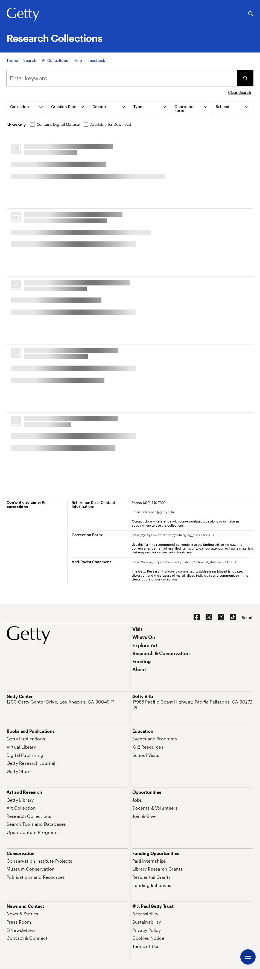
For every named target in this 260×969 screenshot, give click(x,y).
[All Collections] (55, 60)
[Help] (78, 60)
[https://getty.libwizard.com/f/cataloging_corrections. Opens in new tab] (173, 535)
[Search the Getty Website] (250, 14)
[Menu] (248, 957)
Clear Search (239, 92)
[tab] (27, 108)
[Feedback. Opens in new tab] (96, 60)
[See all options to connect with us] (247, 618)
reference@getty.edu (158, 512)
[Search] (29, 60)
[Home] (12, 60)
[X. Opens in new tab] (209, 617)
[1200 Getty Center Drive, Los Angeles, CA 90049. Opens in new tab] (60, 702)
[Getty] (23, 14)
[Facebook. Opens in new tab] (197, 617)
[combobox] (122, 78)
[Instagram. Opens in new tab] (221, 617)
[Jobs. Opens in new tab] (137, 799)
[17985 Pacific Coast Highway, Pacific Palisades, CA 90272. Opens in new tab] (193, 705)
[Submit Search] (245, 78)
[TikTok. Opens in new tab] (233, 617)
